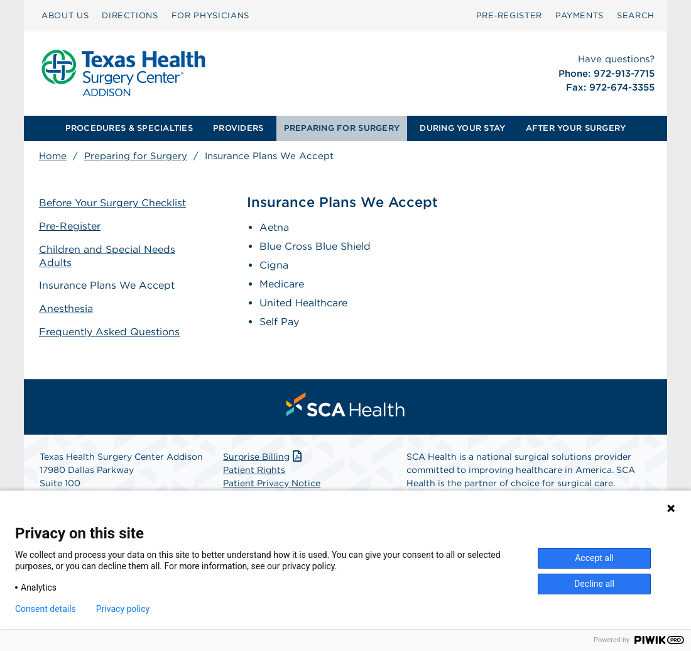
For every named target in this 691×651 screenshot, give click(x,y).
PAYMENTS (579, 15)
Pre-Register (70, 226)
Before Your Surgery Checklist (112, 203)
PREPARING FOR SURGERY (342, 128)
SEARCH (636, 15)
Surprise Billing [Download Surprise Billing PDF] (263, 457)
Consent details (45, 609)
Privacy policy (123, 609)
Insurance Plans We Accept (107, 285)
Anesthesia (66, 308)
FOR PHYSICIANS (210, 15)
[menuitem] (65, 15)
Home (53, 156)
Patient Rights (254, 470)
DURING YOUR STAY (462, 128)
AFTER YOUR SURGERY (576, 128)
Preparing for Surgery (135, 156)
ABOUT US (65, 15)
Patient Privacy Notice (271, 483)
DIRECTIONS (130, 15)
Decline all (594, 584)
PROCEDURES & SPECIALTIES (129, 128)
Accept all (594, 558)
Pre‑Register (509, 15)
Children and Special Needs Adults (107, 256)
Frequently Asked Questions (109, 332)
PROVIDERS (238, 128)
